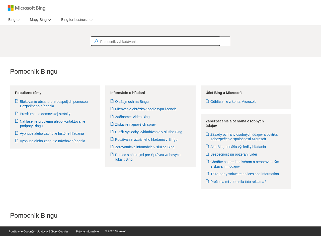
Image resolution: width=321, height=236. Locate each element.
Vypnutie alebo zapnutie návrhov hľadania (52, 141)
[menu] (13, 19)
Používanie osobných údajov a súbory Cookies (38, 231)
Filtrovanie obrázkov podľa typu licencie (146, 109)
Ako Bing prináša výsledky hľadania (238, 147)
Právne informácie (87, 231)
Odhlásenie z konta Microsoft (233, 102)
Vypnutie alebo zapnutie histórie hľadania (52, 133)
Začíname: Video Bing (132, 117)
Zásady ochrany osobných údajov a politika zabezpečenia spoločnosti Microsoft (244, 136)
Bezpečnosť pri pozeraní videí (234, 154)
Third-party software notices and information (245, 174)
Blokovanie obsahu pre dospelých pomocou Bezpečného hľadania (54, 104)
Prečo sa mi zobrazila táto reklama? (238, 182)
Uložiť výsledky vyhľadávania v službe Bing (148, 132)
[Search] (222, 41)
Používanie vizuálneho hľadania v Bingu (146, 139)
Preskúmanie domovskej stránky (45, 114)
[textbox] (155, 41)
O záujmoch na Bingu (132, 102)
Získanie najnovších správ (135, 124)
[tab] (11, 19)
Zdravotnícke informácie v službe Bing (145, 147)
